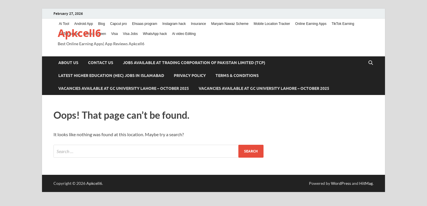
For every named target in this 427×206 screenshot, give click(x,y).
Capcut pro (118, 24)
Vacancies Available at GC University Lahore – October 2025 (123, 88)
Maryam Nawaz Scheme (230, 24)
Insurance (198, 24)
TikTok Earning (343, 24)
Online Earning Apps (310, 24)
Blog (101, 24)
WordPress (341, 183)
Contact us (100, 62)
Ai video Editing (184, 34)
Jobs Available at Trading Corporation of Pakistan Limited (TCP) (194, 62)
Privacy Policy (190, 75)
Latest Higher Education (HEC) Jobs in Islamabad (111, 75)
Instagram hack (174, 24)
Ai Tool (64, 24)
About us (68, 62)
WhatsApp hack (155, 34)
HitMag (366, 183)
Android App (83, 24)
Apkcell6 (79, 33)
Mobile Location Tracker (272, 24)
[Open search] (370, 63)
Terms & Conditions (237, 75)
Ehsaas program (144, 24)
